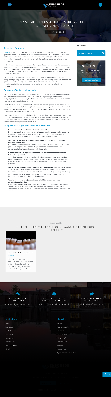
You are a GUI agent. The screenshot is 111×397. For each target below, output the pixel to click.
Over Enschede (62, 334)
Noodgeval (60, 330)
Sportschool (10, 338)
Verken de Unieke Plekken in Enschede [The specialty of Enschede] (54, 299)
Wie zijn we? (61, 338)
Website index (61, 349)
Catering (8, 349)
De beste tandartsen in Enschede (20, 252)
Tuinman (8, 330)
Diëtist (8, 323)
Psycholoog (9, 334)
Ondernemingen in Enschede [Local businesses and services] (91, 299)
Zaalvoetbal (9, 327)
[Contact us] (17, 294)
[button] (100, 4)
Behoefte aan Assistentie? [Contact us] (17, 299)
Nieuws (59, 323)
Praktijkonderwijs (11, 345)
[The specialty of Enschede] (54, 294)
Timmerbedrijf (10, 342)
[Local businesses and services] (91, 294)
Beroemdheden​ (62, 342)
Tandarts (7, 52)
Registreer (60, 345)
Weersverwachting (63, 327)
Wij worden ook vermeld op (66, 353)
